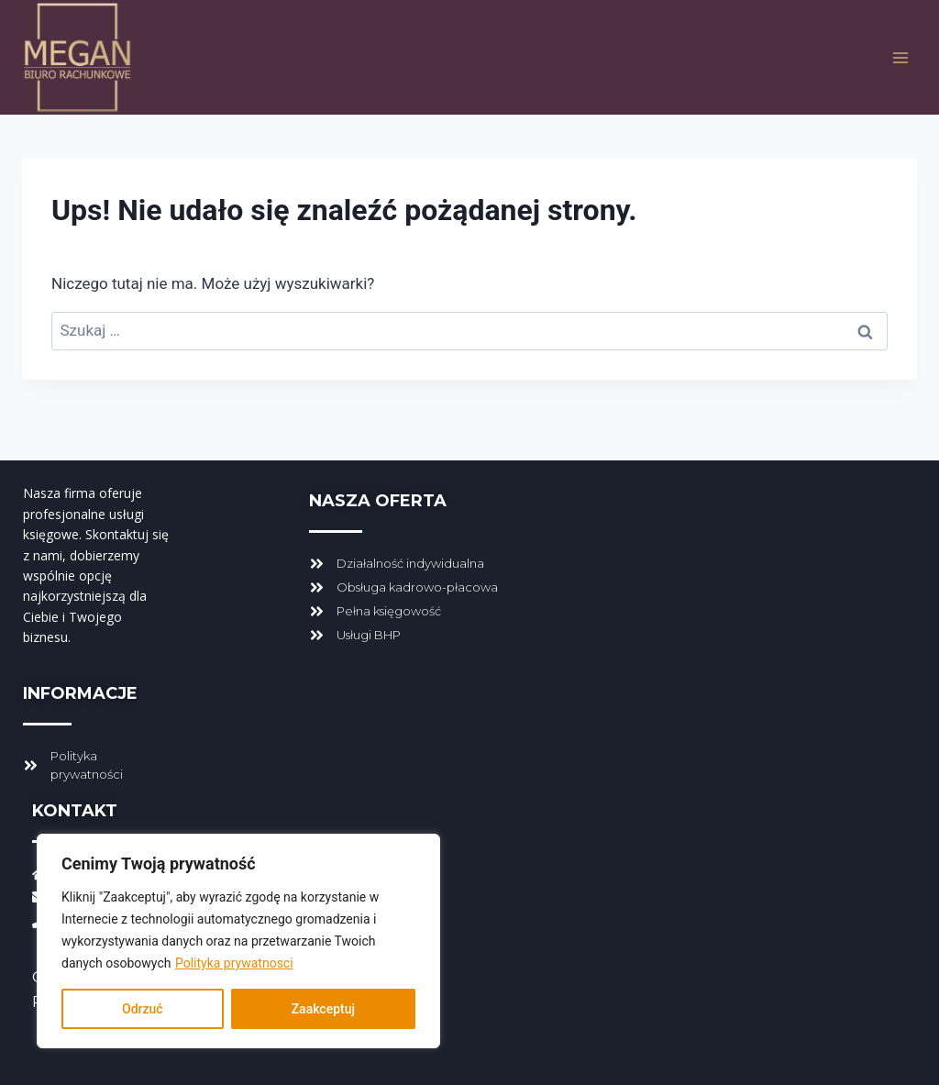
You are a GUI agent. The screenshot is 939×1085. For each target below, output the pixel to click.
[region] (238, 941)
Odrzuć (142, 1009)
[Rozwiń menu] (900, 57)
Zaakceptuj (323, 1009)
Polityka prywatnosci (234, 963)
